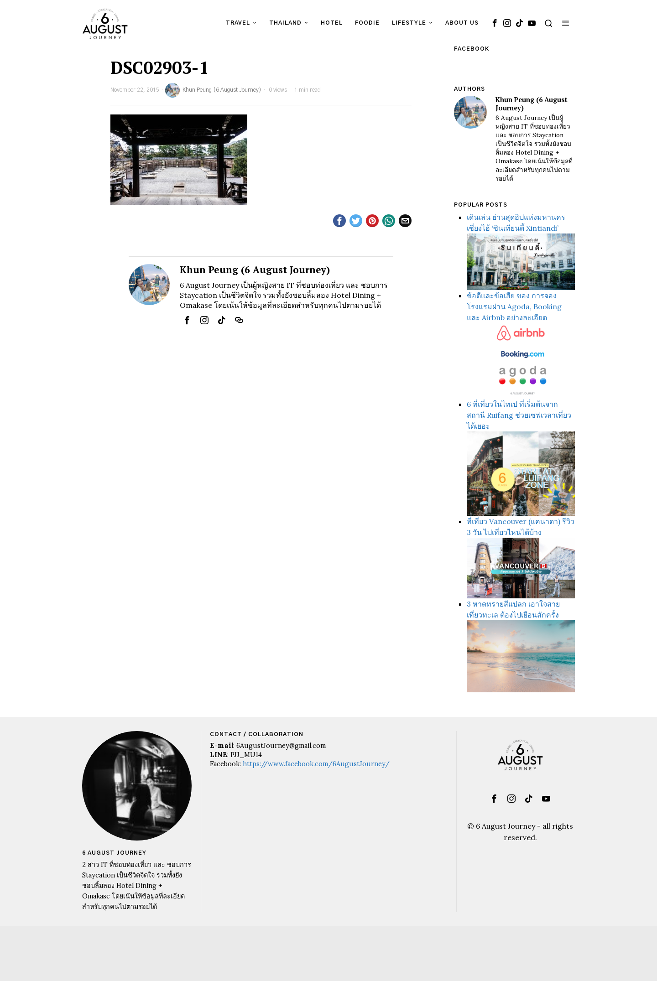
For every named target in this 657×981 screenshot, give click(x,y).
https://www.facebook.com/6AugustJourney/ (316, 764)
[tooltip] (494, 22)
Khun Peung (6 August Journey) (213, 90)
